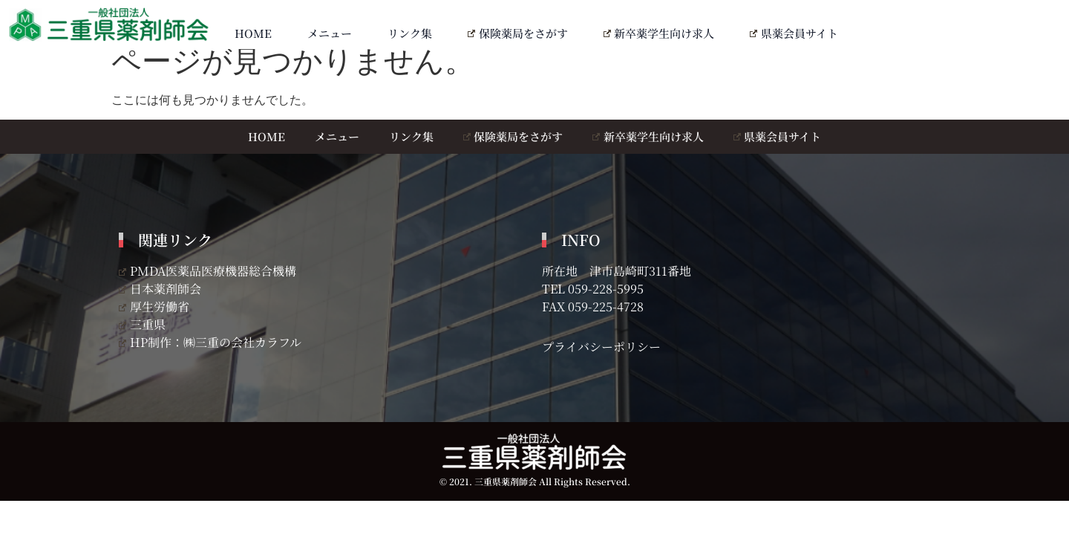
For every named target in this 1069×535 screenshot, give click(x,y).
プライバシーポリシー (601, 346)
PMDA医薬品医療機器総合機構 (207, 270)
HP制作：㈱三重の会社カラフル (210, 342)
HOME (253, 33)
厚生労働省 (154, 306)
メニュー (329, 33)
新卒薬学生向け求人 (659, 33)
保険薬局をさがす (518, 33)
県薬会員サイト (794, 33)
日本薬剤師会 (160, 288)
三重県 (142, 324)
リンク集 (410, 33)
